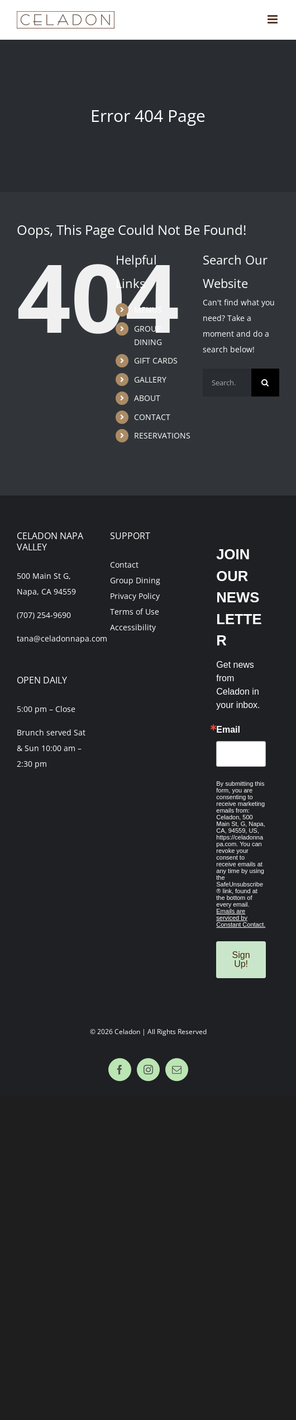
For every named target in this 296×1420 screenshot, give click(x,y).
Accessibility (133, 627)
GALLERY (150, 379)
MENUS (148, 309)
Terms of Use (134, 611)
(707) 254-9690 (44, 615)
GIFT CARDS (156, 360)
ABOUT (147, 398)
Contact (124, 564)
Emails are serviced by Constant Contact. (240, 918)
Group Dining (135, 580)
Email (228, 729)
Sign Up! (241, 959)
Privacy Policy (135, 596)
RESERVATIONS (162, 435)
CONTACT (152, 417)
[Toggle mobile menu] (273, 19)
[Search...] (227, 383)
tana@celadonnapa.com (62, 638)
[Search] (265, 383)
